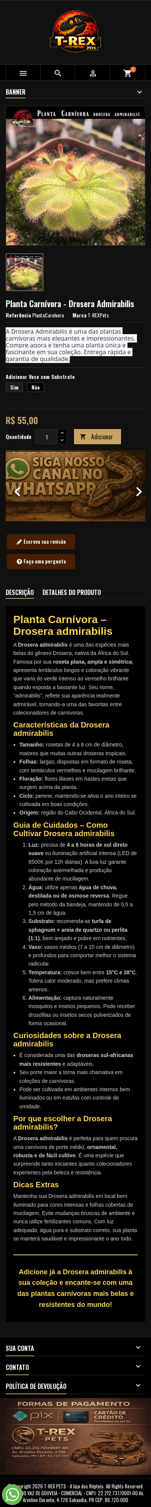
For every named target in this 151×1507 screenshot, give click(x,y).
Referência (18, 315)
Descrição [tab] (20, 592)
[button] (16, 485)
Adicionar (96, 436)
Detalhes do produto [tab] (71, 592)
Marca (79, 315)
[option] (75, 485)
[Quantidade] (46, 436)
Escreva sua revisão (41, 542)
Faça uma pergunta (41, 561)
